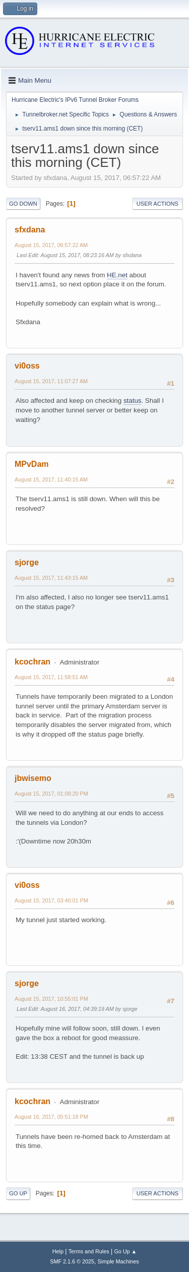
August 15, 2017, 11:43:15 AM (51, 578)
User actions (157, 204)
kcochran (32, 661)
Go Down (23, 204)
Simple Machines (118, 1261)
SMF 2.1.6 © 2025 (72, 1261)
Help (58, 1251)
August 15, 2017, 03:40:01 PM (51, 900)
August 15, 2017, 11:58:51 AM (51, 677)
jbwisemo (33, 778)
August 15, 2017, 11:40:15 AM (51, 479)
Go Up (18, 1193)
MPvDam (32, 464)
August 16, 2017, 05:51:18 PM (51, 1117)
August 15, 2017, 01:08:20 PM (51, 794)
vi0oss (27, 365)
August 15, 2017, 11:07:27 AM (51, 381)
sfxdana (30, 229)
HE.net (117, 275)
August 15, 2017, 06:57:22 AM (51, 245)
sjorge (27, 562)
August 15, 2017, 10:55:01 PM (51, 999)
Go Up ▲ (125, 1251)
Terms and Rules (89, 1251)
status (132, 400)
